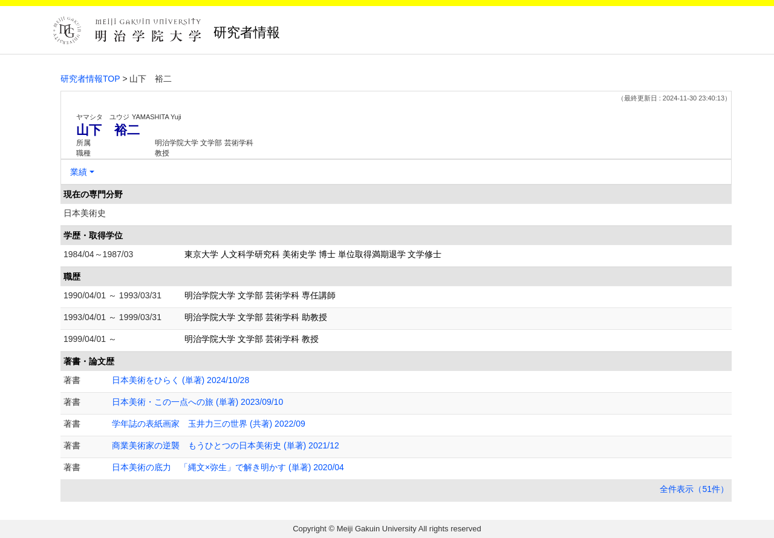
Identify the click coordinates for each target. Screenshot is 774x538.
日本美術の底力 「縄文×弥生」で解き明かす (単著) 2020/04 (228, 467)
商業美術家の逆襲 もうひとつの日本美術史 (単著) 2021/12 (225, 445)
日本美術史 (84, 213)
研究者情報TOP (90, 79)
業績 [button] (78, 172)
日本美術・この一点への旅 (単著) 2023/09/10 (197, 402)
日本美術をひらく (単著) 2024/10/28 (180, 380)
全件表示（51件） (694, 489)
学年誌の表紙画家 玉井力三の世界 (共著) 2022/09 (208, 423)
